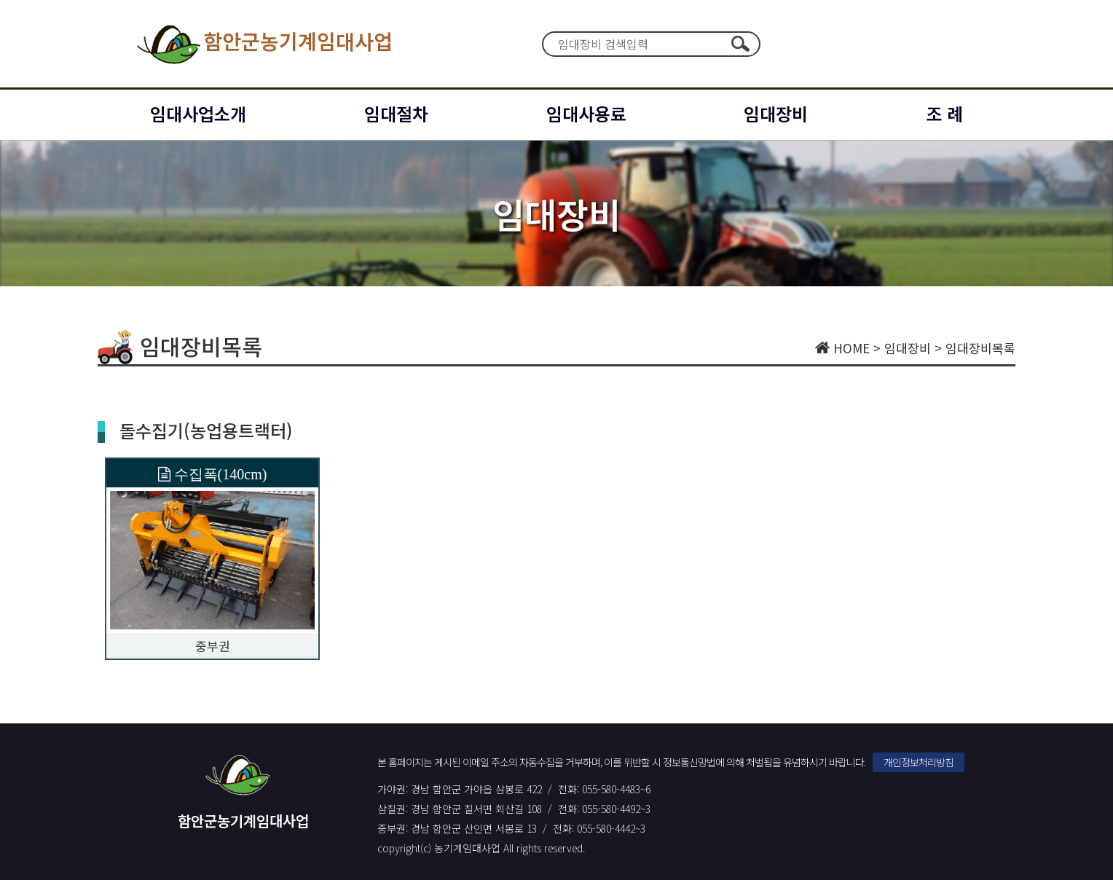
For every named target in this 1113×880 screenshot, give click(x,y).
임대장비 (776, 113)
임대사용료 (586, 113)
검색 (740, 44)
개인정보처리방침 (918, 762)
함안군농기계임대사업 (263, 44)
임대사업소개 (198, 113)
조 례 (944, 113)
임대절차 (396, 113)
